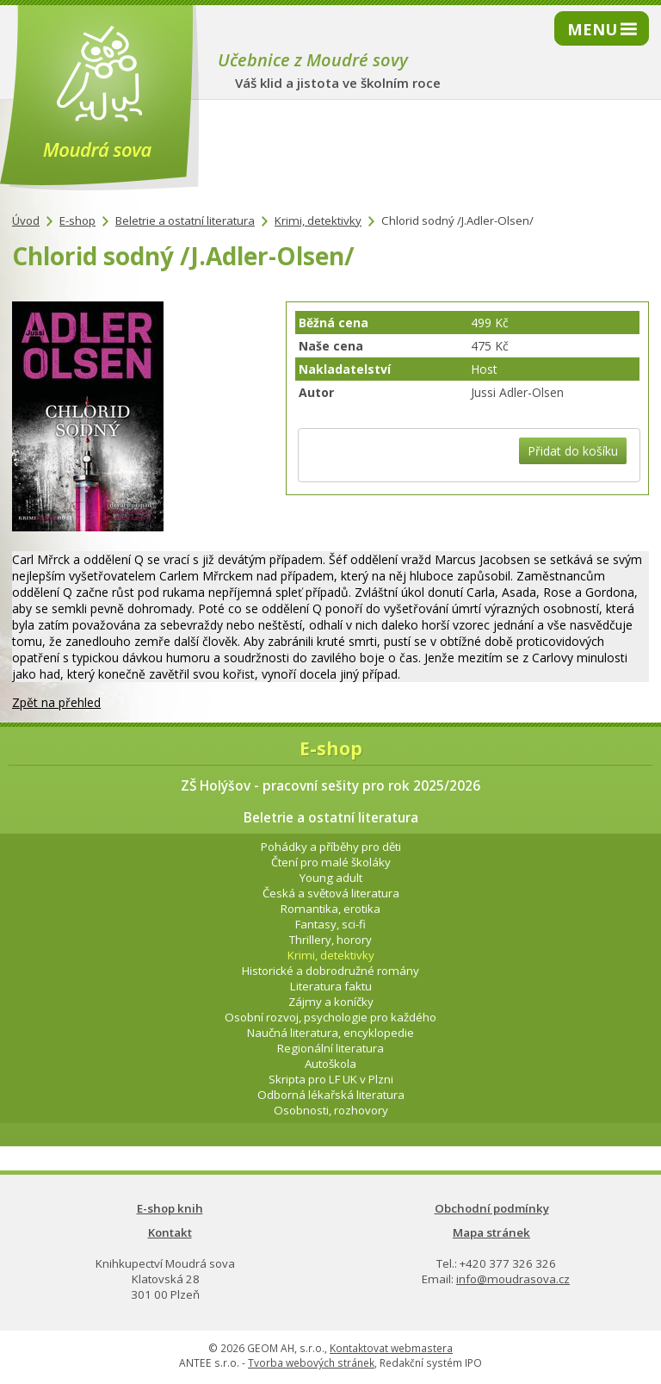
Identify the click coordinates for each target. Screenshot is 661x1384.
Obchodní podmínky (492, 1208)
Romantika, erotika (330, 908)
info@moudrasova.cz (513, 1279)
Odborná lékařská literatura (331, 1094)
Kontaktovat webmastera (391, 1348)
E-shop (77, 220)
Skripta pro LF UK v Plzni (331, 1079)
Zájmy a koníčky (331, 1001)
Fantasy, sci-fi (330, 924)
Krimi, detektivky (318, 220)
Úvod (26, 220)
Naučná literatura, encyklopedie (330, 1032)
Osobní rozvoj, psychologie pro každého (330, 1017)
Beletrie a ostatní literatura (185, 220)
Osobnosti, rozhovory (331, 1110)
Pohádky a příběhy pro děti (331, 846)
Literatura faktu (331, 986)
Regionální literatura (330, 1048)
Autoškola (330, 1063)
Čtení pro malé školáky (331, 862)
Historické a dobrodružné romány (330, 970)
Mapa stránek (491, 1232)
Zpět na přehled (56, 702)
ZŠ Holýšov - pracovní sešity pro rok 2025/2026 (330, 786)
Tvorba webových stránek (311, 1363)
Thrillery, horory (330, 939)
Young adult (331, 877)
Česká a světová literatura (331, 893)
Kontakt (170, 1232)
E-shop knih (170, 1208)
